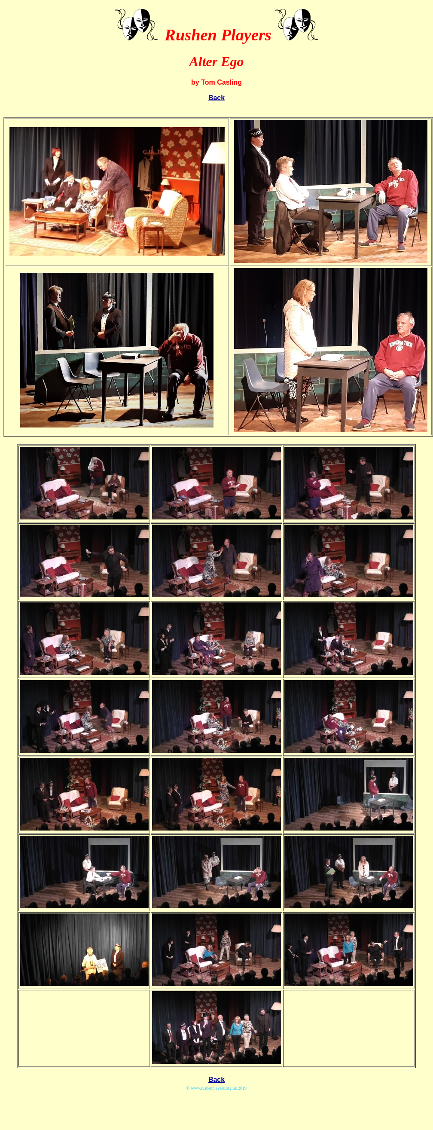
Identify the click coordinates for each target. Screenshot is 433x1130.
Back (216, 97)
